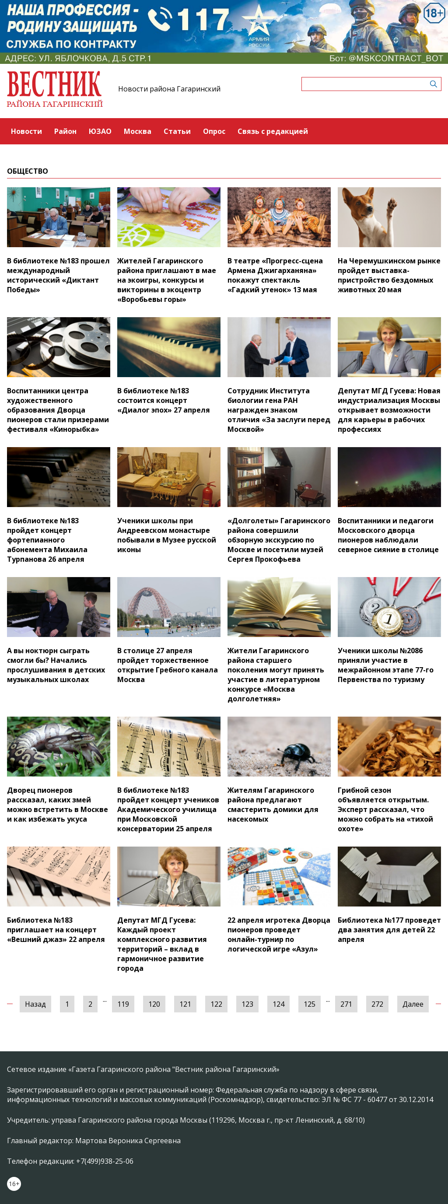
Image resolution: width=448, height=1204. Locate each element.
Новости (26, 131)
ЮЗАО (100, 131)
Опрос (214, 131)
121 (185, 1004)
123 (247, 1004)
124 (278, 1004)
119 (123, 1004)
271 (346, 1004)
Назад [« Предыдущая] (35, 1004)
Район (65, 131)
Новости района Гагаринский (169, 88)
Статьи (177, 131)
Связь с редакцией (273, 131)
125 (309, 1004)
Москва (137, 131)
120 (154, 1004)
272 (377, 1004)
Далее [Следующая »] (413, 1004)
